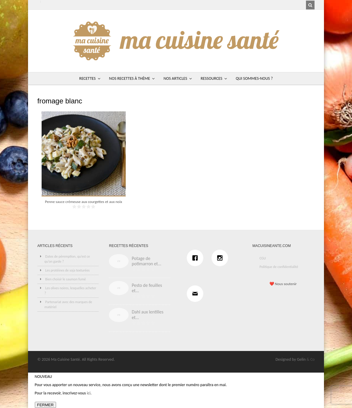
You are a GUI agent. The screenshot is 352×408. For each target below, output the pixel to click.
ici (88, 393)
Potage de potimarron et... (146, 261)
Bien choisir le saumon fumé (65, 279)
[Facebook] (196, 258)
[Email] (196, 293)
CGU (262, 258)
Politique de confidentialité (278, 267)
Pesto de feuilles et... (147, 288)
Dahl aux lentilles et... (147, 314)
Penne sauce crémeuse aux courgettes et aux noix (83, 201)
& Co (311, 359)
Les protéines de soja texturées (67, 270)
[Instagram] (221, 258)
